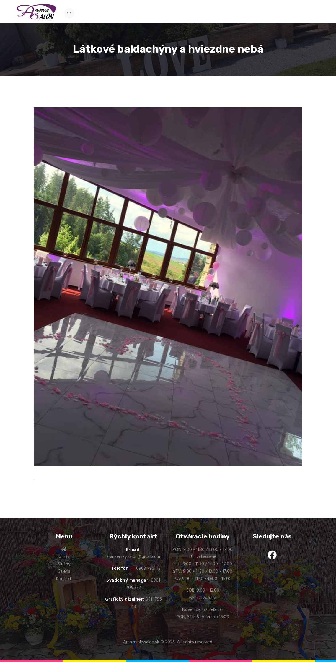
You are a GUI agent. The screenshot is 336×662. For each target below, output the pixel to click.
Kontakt (64, 579)
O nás (63, 556)
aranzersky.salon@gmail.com (133, 556)
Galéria (64, 571)
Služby (64, 564)
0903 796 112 (148, 568)
